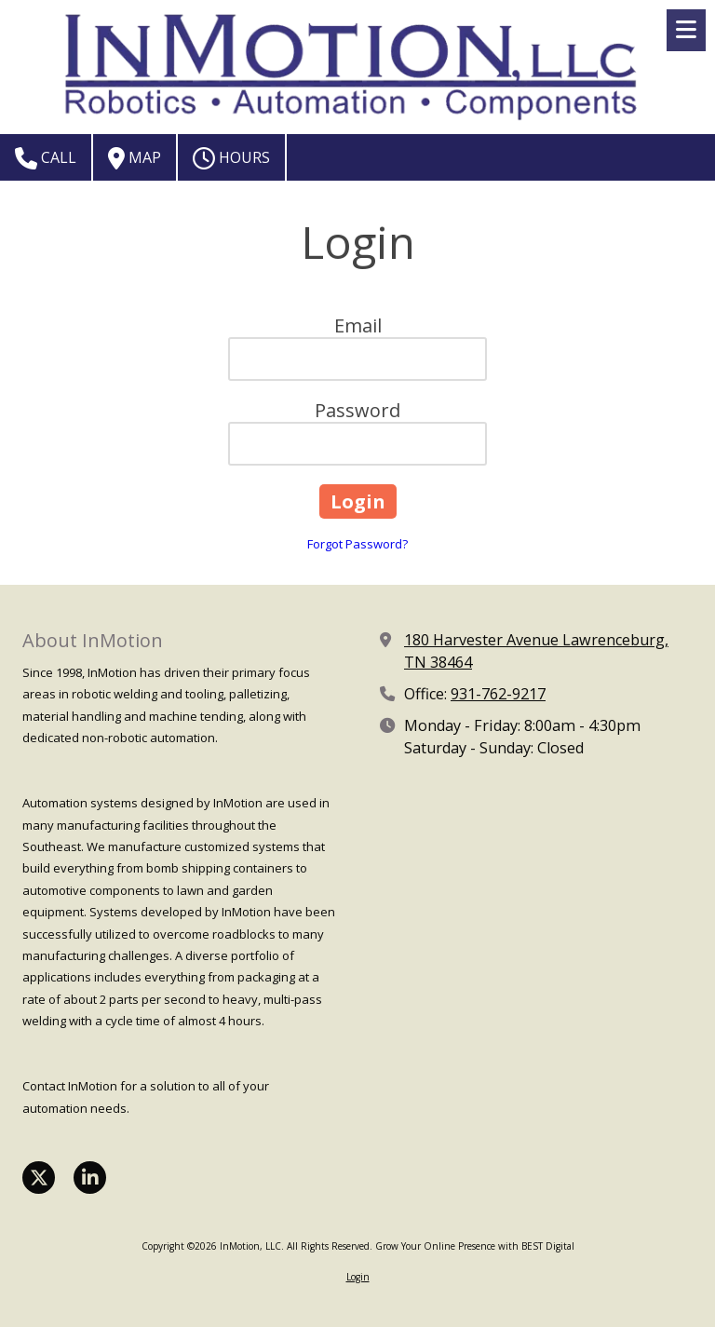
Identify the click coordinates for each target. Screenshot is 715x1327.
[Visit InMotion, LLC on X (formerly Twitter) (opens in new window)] (38, 1177)
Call (45, 158)
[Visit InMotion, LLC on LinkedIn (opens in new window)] (90, 1177)
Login (358, 1276)
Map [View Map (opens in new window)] (134, 158)
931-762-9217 (498, 694)
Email (358, 325)
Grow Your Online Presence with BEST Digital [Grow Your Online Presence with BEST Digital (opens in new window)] (474, 1246)
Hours (231, 158)
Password (357, 410)
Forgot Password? (357, 543)
